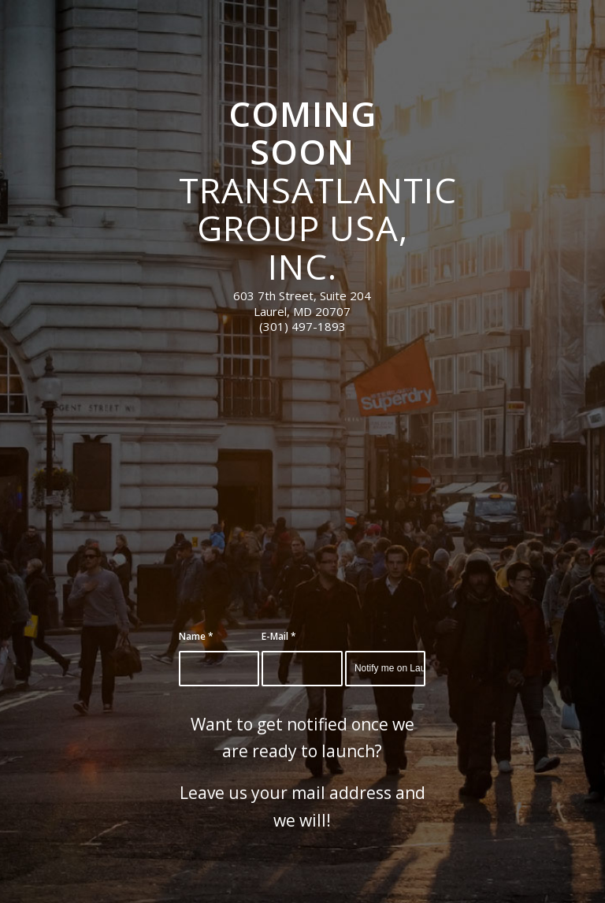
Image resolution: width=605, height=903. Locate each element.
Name (196, 636)
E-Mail (279, 636)
